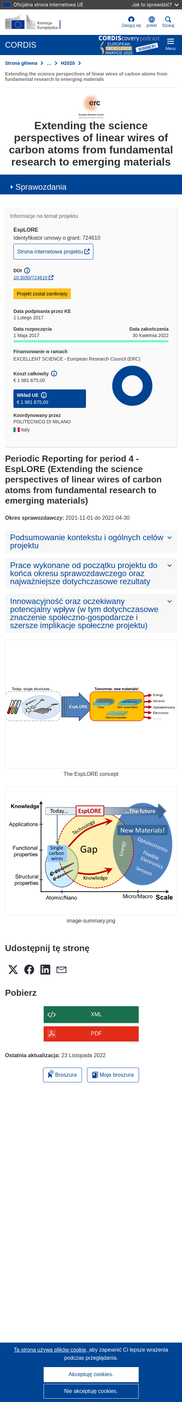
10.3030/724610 (30, 277)
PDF (96, 1033)
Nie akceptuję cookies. (91, 1391)
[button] (152, 22)
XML (96, 1014)
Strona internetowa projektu (55, 250)
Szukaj (168, 22)
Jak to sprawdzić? (155, 4)
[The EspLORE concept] (91, 704)
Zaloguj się (131, 22)
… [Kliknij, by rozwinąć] (49, 63)
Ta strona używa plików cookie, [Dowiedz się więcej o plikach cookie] (51, 1350)
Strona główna (21, 63)
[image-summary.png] (91, 850)
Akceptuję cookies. (91, 1374)
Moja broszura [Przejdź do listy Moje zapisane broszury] (113, 1075)
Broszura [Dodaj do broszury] (62, 1074)
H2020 (68, 63)
